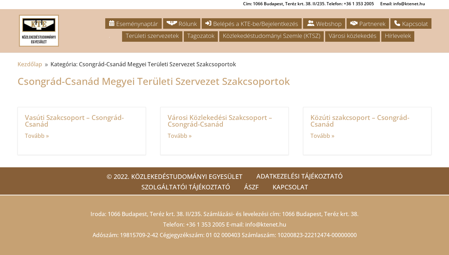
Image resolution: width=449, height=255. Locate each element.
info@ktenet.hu (265, 224)
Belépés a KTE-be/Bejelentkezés (251, 24)
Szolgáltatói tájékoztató (185, 187)
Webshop (324, 24)
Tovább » (37, 136)
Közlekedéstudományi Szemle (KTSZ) (271, 36)
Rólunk (182, 24)
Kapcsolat (411, 24)
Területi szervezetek (152, 36)
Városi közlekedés (352, 36)
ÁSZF (251, 187)
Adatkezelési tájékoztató (299, 176)
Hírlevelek (398, 36)
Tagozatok (200, 36)
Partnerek (368, 24)
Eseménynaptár (133, 24)
